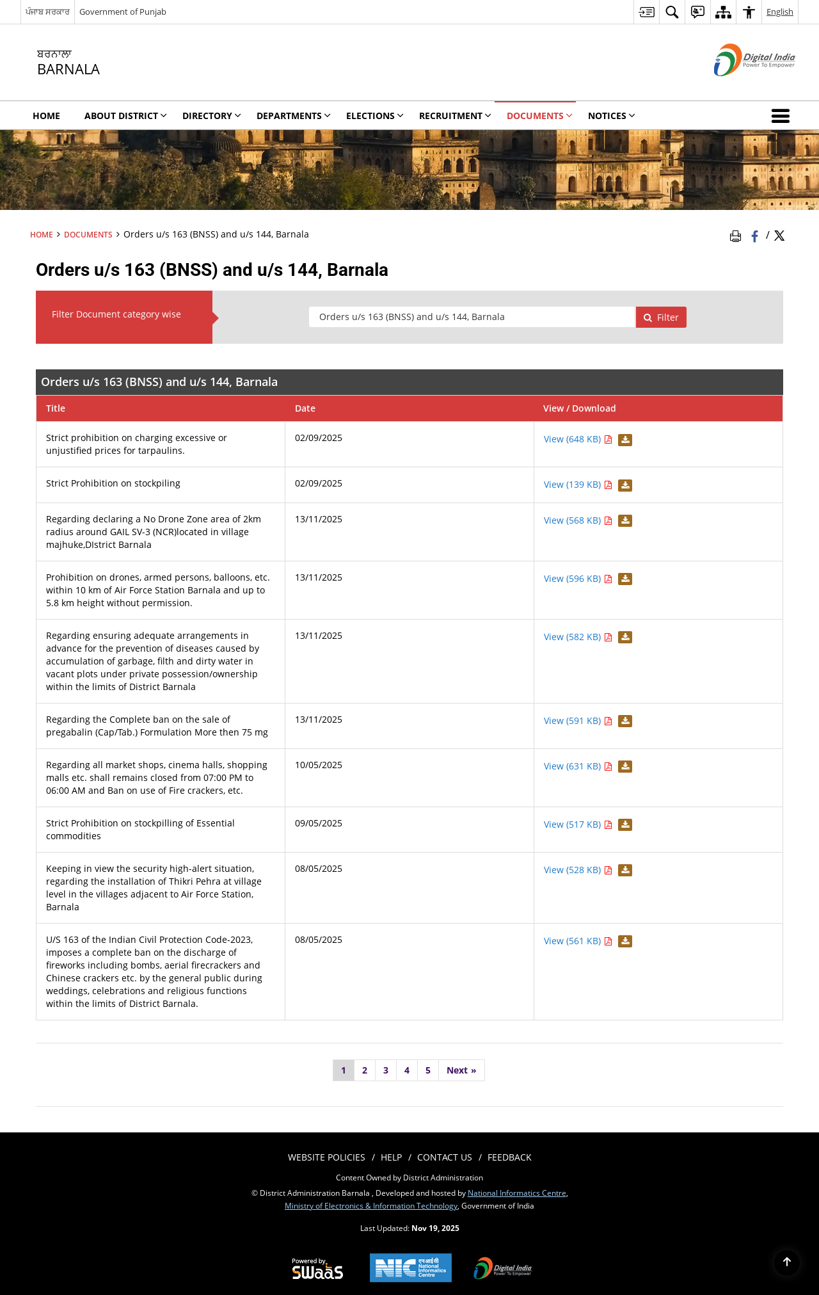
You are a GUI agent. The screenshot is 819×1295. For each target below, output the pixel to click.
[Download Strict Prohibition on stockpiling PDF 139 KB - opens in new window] (623, 484)
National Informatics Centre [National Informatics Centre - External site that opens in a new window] (517, 1192)
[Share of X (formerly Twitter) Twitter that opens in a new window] (779, 235)
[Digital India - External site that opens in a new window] (739, 87)
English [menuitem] (780, 11)
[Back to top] (787, 1263)
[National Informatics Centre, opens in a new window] (410, 1269)
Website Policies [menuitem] (326, 1157)
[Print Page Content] (737, 235)
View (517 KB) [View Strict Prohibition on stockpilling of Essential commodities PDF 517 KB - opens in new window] (578, 824)
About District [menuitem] (125, 115)
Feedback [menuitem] (510, 1157)
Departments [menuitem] (294, 115)
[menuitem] (646, 12)
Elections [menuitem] (375, 115)
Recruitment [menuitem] (455, 115)
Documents (88, 234)
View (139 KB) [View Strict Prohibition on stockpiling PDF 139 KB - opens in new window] (578, 484)
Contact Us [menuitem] (444, 1157)
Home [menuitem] (46, 115)
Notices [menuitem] (611, 115)
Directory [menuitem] (211, 115)
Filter (661, 317)
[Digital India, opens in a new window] (503, 1269)
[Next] (461, 1070)
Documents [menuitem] (540, 115)
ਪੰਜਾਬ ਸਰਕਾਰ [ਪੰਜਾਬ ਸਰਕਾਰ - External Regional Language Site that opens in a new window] (48, 11)
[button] (783, 115)
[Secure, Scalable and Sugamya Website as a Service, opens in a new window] (318, 1269)
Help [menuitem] (391, 1157)
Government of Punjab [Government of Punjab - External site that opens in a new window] (122, 11)
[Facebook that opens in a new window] (756, 235)
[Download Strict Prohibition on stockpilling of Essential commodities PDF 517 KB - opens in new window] (623, 824)
